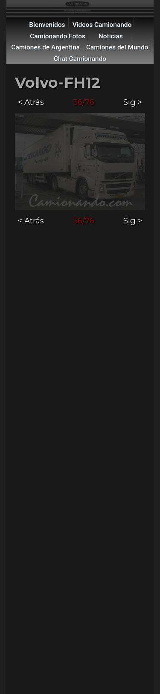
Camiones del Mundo (117, 47)
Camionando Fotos (57, 36)
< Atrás (31, 102)
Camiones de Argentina (45, 47)
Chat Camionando (80, 59)
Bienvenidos (47, 25)
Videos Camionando (102, 25)
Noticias (111, 36)
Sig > (132, 102)
